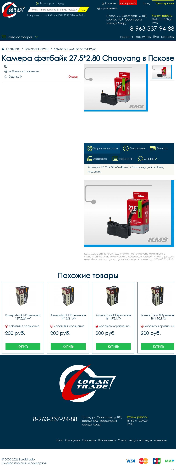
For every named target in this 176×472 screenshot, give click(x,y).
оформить (128, 3)
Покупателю (107, 440)
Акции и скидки (140, 440)
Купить (23, 346)
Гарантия (127, 36)
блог (156, 36)
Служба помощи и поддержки (24, 463)
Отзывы (73, 76)
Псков (60, 3)
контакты (167, 36)
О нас (122, 440)
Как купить (143, 36)
